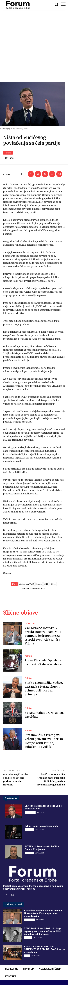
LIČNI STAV (30, 626)
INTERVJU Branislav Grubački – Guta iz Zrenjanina (42, 850)
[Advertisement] (34, 46)
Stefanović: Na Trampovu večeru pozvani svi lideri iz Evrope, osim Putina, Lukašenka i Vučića (44, 743)
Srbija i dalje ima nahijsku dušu (42, 828)
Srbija (53, 586)
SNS (46, 586)
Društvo (28, 940)
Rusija (39, 586)
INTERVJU (29, 832)
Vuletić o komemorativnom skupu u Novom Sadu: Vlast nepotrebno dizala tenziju (43, 916)
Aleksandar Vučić (26, 586)
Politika (8, 155)
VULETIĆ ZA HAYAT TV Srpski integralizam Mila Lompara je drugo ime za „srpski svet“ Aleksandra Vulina (43, 638)
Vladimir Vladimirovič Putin (33, 591)
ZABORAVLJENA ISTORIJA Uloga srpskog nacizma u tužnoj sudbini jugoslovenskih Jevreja (42, 933)
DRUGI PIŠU (30, 814)
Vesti (27, 958)
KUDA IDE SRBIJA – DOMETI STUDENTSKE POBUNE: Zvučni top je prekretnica (44, 951)
